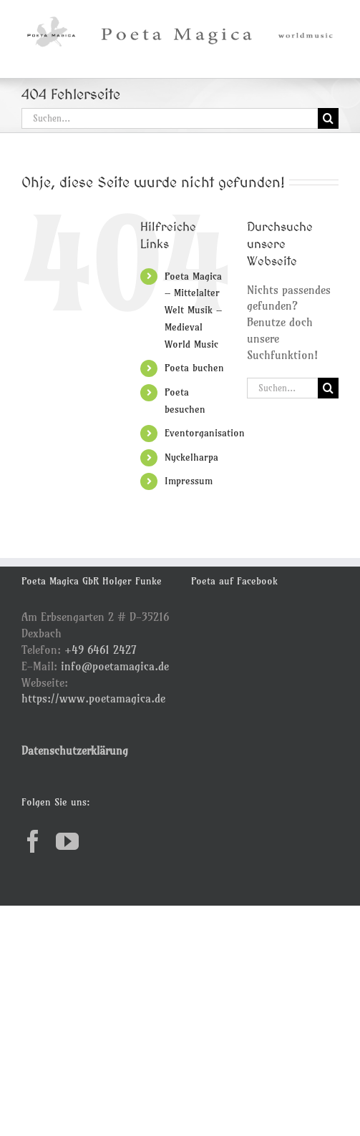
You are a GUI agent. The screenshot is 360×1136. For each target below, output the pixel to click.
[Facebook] (32, 841)
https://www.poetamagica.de (93, 698)
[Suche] (328, 118)
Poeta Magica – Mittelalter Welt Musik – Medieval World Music (193, 310)
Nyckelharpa (191, 457)
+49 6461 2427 (100, 649)
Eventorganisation (205, 432)
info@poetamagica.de (115, 666)
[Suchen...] (169, 118)
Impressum (189, 480)
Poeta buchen (194, 367)
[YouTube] (67, 841)
